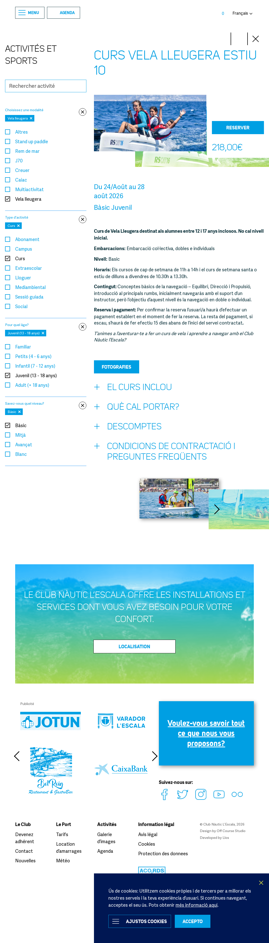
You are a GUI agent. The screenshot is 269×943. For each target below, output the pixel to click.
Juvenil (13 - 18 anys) (36, 375)
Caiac (21, 179)
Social (21, 306)
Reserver (238, 128)
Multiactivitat (29, 189)
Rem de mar (27, 151)
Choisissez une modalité (45, 110)
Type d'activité (45, 217)
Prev (239, 39)
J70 (18, 160)
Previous (16, 756)
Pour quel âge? (45, 325)
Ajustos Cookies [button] (146, 921)
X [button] (261, 883)
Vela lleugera (28, 198)
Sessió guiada (29, 296)
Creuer (22, 170)
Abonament (27, 239)
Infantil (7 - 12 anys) (35, 365)
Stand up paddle (31, 141)
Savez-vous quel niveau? (45, 403)
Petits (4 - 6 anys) (33, 356)
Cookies (146, 844)
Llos (226, 837)
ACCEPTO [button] (193, 921)
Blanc (21, 454)
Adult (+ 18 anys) (32, 385)
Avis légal (147, 834)
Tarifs (62, 834)
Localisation (134, 646)
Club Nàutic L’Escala (134, 13)
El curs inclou (133, 388)
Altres (21, 131)
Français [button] (240, 13)
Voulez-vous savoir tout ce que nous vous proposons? (206, 733)
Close (256, 39)
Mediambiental (30, 287)
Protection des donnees (163, 853)
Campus (23, 248)
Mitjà (20, 434)
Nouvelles (25, 861)
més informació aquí (196, 905)
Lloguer (23, 277)
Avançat (23, 444)
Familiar (23, 346)
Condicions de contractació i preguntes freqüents (164, 451)
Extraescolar (28, 268)
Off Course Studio (231, 830)
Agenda (62, 13)
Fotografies (116, 367)
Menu (28, 12)
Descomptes (128, 427)
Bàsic (21, 425)
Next (222, 39)
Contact (24, 851)
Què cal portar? (136, 408)
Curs (20, 258)
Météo (63, 861)
